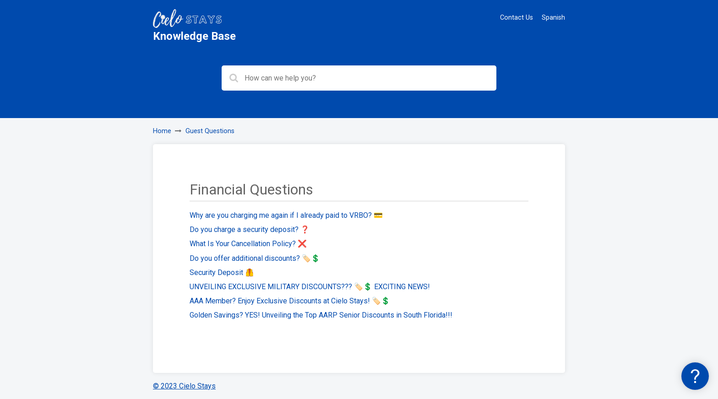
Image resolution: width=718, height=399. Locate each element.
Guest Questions (209, 131)
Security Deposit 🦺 (222, 272)
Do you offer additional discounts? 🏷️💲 (255, 258)
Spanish (553, 18)
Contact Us (516, 18)
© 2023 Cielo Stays (184, 386)
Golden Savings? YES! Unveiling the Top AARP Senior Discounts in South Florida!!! (321, 315)
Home (162, 131)
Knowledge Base (194, 36)
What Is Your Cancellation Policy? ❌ (248, 243)
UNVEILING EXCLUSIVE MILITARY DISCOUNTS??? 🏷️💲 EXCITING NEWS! (310, 286)
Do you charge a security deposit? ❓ (250, 229)
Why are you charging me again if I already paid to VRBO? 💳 (286, 215)
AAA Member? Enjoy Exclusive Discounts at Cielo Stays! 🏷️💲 (290, 301)
